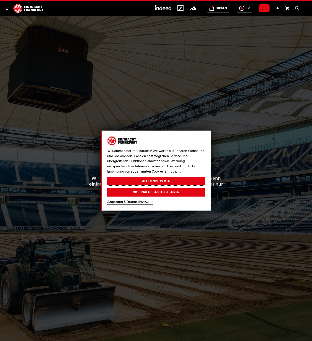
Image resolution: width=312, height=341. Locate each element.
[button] (297, 8)
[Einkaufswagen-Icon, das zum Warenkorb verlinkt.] (287, 8)
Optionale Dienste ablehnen (156, 192)
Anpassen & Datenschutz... (128, 202)
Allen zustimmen (156, 181)
